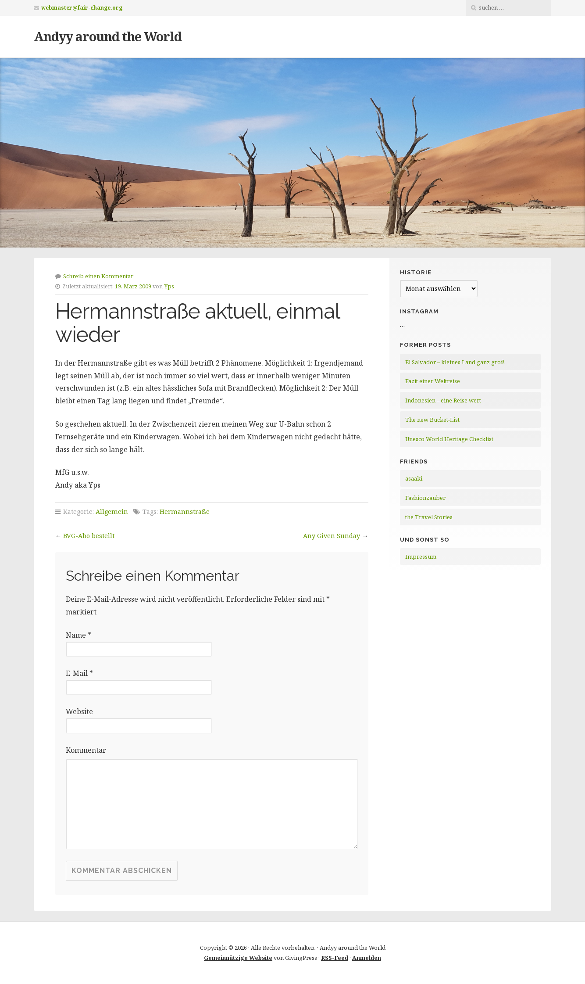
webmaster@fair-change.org (81, 7)
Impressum (420, 556)
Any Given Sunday (331, 536)
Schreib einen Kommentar (98, 276)
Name (78, 635)
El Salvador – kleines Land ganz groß (455, 362)
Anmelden (366, 958)
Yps (169, 286)
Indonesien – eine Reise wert (443, 400)
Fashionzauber (425, 498)
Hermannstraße (185, 511)
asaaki (413, 478)
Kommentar (86, 750)
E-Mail (79, 673)
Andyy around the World (108, 36)
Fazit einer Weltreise (432, 381)
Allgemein (112, 511)
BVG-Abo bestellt (88, 536)
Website (79, 711)
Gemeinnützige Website (238, 958)
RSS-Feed (334, 958)
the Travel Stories (429, 517)
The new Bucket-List (432, 420)
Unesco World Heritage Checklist (449, 439)
